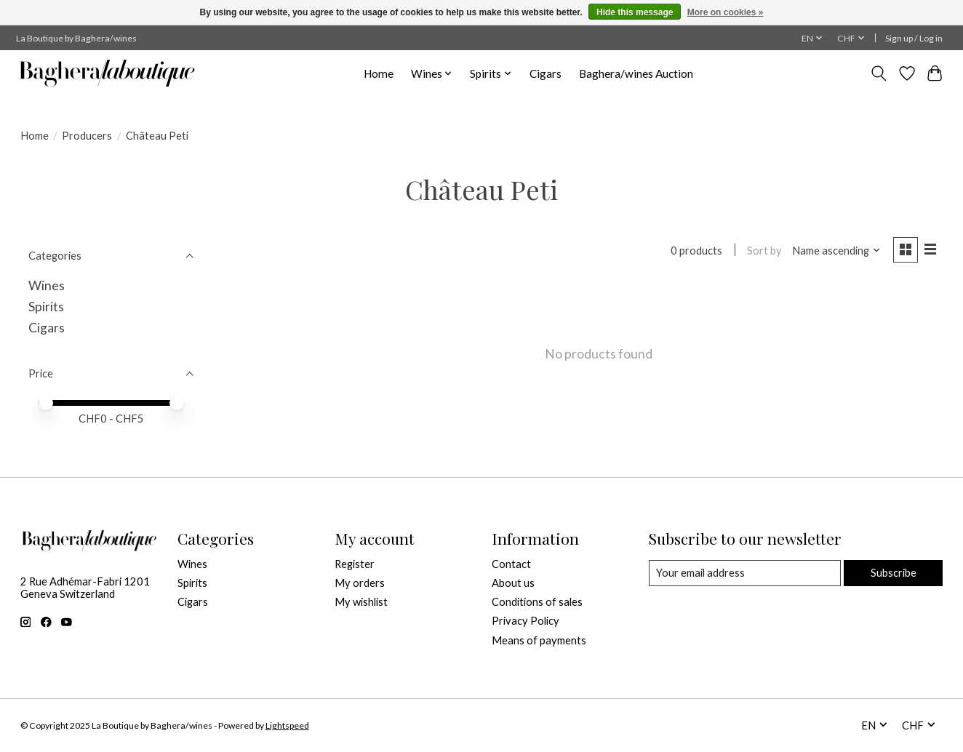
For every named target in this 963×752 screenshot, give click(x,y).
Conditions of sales (537, 602)
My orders (360, 583)
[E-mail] (745, 573)
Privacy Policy (525, 621)
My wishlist (361, 602)
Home (378, 73)
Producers (87, 135)
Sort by (764, 250)
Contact (511, 564)
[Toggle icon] (878, 73)
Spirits (46, 306)
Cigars (546, 73)
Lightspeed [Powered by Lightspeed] (287, 725)
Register (355, 564)
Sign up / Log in (914, 38)
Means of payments (539, 640)
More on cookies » (725, 12)
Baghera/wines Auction (636, 73)
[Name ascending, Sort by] (836, 250)
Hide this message (634, 12)
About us (513, 583)
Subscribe (893, 573)
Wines (46, 285)
